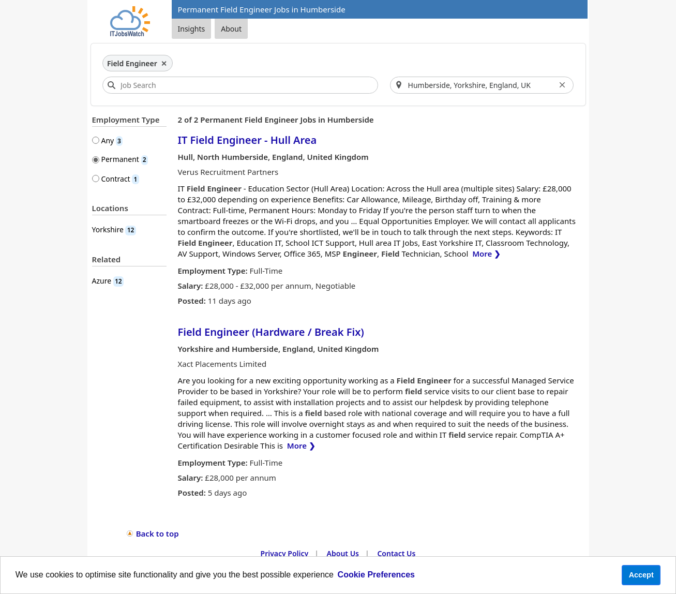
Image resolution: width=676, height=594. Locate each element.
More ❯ (486, 253)
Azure (108, 281)
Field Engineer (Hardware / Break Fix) (271, 332)
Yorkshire (114, 229)
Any (112, 140)
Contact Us (396, 553)
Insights (191, 29)
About (231, 29)
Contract (120, 179)
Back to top (157, 533)
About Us (343, 553)
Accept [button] (641, 575)
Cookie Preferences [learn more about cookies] (376, 574)
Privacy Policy (285, 553)
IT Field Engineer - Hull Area (247, 140)
